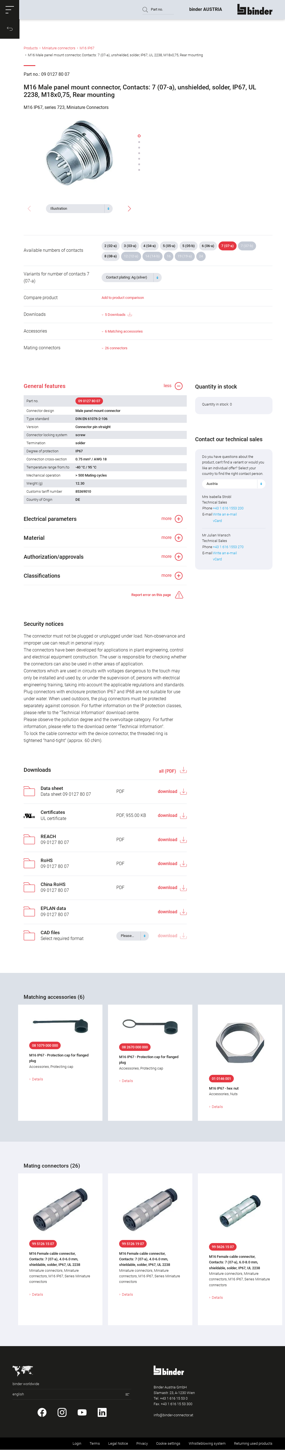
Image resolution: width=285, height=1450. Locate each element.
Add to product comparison (123, 298)
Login (77, 1444)
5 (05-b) (188, 246)
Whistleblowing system (207, 1444)
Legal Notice (118, 1444)
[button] (9, 9)
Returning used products (253, 1444)
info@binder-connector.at (173, 1415)
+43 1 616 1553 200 (228, 508)
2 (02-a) (110, 246)
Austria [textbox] (212, 484)
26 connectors (116, 348)
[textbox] (77, 208)
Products (31, 48)
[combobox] (79, 208)
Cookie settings (168, 1444)
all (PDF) (168, 771)
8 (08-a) (110, 256)
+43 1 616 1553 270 (228, 547)
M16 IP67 (87, 48)
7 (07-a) (227, 246)
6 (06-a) (208, 246)
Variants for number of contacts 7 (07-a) (56, 277)
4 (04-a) (149, 246)
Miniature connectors (58, 48)
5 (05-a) (169, 246)
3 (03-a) (130, 246)
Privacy (142, 1444)
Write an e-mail (225, 514)
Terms (95, 1444)
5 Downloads (118, 315)
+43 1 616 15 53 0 (174, 1399)
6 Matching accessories (124, 331)
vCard (217, 521)
